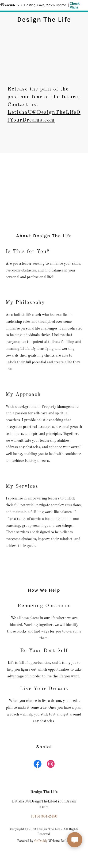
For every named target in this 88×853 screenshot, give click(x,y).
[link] (44, 21)
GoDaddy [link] (40, 841)
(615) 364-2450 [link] (44, 816)
